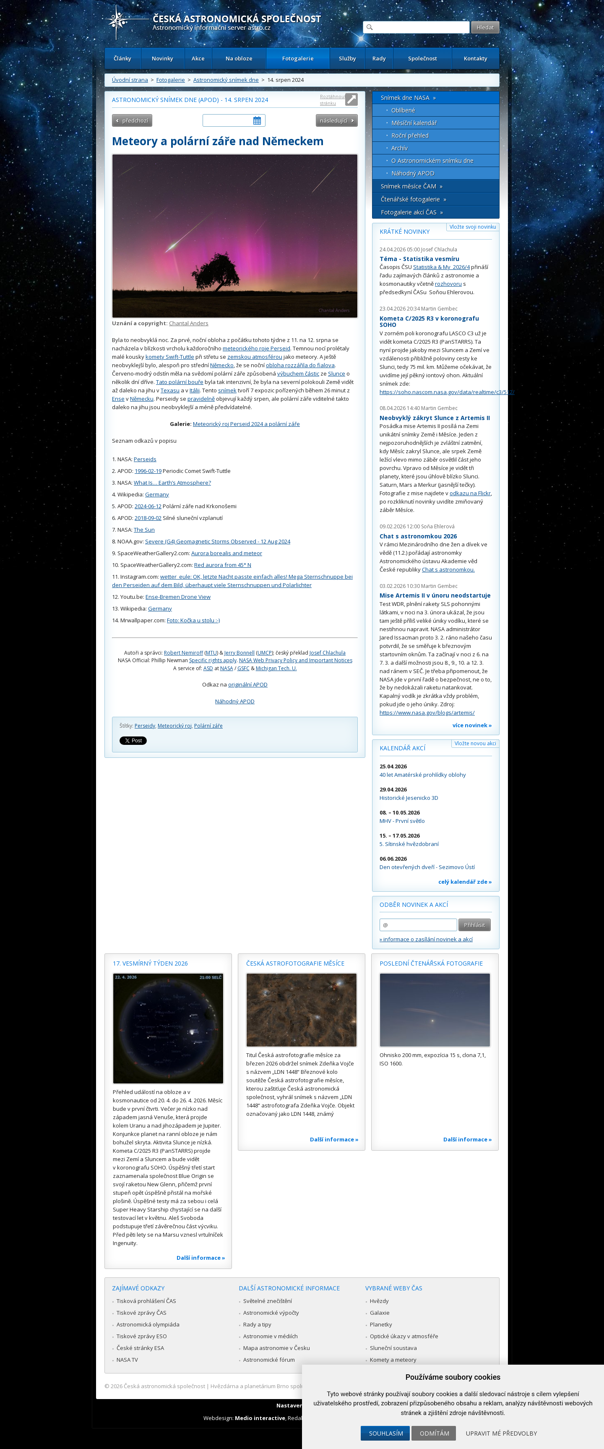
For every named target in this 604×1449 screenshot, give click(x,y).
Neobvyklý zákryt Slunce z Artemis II (435, 418)
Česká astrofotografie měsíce (295, 963)
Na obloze (239, 58)
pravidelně (201, 398)
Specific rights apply (213, 660)
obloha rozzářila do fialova (300, 365)
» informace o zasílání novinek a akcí (426, 939)
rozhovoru (448, 283)
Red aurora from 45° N (222, 565)
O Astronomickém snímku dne (432, 160)
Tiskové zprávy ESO (142, 1336)
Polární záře (208, 725)
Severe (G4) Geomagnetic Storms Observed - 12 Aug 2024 (217, 541)
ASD (208, 668)
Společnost (422, 58)
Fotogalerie (298, 58)
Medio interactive (260, 1418)
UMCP (265, 652)
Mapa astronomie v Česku (276, 1348)
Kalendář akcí (402, 748)
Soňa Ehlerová (438, 526)
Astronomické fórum (269, 1359)
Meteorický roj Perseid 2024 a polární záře (246, 424)
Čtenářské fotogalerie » (413, 199)
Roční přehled (410, 135)
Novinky (162, 58)
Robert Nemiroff (183, 652)
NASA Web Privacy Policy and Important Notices (295, 660)
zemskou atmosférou (254, 356)
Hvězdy (379, 1301)
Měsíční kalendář (414, 123)
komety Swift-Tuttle (170, 356)
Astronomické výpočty (271, 1312)
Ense (118, 398)
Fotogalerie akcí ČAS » (412, 212)
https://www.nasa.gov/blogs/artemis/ (427, 712)
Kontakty (475, 58)
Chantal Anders (188, 323)
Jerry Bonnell (239, 652)
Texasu (170, 390)
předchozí (135, 120)
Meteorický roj (175, 725)
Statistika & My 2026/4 (441, 267)
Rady (379, 58)
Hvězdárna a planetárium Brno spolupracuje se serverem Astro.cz (295, 1386)
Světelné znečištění (267, 1301)
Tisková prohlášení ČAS (146, 1301)
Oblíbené (403, 110)
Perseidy (145, 725)
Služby (347, 58)
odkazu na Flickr (470, 493)
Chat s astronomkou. (448, 569)
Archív (399, 148)
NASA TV (127, 1359)
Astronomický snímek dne (226, 80)
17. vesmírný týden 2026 (150, 963)
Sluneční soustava (393, 1348)
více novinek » (472, 725)
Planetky (381, 1324)
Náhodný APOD (235, 701)
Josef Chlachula (328, 652)
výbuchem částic (298, 373)
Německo (222, 365)
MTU (211, 652)
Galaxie (380, 1312)
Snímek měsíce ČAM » (412, 186)
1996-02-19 (148, 471)
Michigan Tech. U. (276, 668)
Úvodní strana (130, 80)
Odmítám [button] (434, 1433)
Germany (157, 494)
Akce (198, 58)
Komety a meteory (393, 1359)
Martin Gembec (439, 308)
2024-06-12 (148, 506)
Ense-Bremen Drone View (178, 596)
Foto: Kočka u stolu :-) (193, 620)
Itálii (195, 390)
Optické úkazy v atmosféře (404, 1336)
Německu (142, 398)
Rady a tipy (257, 1324)
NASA (226, 668)
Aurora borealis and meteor (226, 553)
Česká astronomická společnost (164, 1386)
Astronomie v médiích (270, 1336)
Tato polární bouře (179, 382)
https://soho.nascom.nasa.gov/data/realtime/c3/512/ (447, 392)
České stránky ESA (140, 1348)
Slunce (336, 373)
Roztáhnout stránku (333, 100)
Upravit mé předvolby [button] (501, 1433)
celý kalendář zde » (465, 881)
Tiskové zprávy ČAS (142, 1312)
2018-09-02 (148, 518)
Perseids (145, 459)
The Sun (144, 529)
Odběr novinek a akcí (414, 905)
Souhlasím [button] (386, 1433)
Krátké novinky (405, 231)
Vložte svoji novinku (473, 226)
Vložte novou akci (475, 743)
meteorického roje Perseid (256, 348)
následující (333, 120)
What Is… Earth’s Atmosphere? (172, 482)
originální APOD (248, 684)
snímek (227, 390)
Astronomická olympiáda (148, 1324)
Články (122, 58)
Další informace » (201, 1257)
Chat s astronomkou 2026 (418, 536)
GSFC (243, 668)
